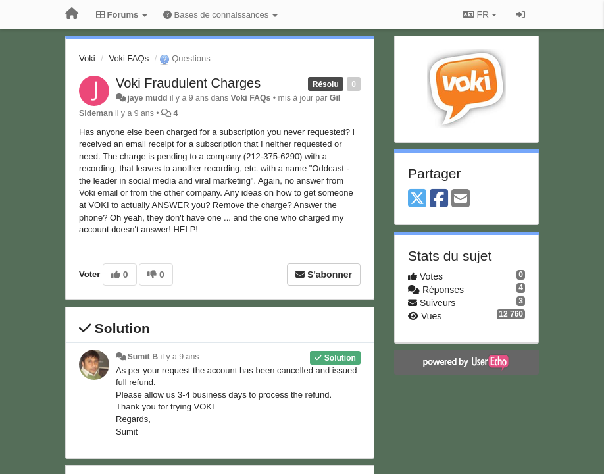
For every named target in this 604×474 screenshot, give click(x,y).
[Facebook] (439, 199)
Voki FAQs (129, 58)
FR (480, 14)
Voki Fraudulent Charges (188, 83)
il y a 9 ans (180, 356)
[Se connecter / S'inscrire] (520, 14)
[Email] (460, 199)
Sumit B (142, 356)
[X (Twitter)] (417, 199)
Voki (87, 58)
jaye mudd (147, 98)
